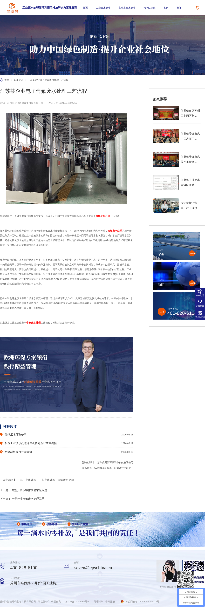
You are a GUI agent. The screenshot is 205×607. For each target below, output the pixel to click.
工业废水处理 (103, 7)
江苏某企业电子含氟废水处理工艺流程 (48, 80)
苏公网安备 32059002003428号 (142, 601)
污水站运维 (149, 7)
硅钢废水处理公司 (16, 434)
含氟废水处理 (66, 479)
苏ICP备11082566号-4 (77, 601)
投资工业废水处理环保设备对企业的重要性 (31, 443)
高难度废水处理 (127, 7)
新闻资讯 (19, 80)
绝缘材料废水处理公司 (18, 451)
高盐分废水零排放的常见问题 (29, 490)
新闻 (179, 7)
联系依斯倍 (102, 23)
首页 (85, 7)
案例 (166, 7)
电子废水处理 (28, 479)
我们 (85, 23)
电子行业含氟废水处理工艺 (28, 498)
